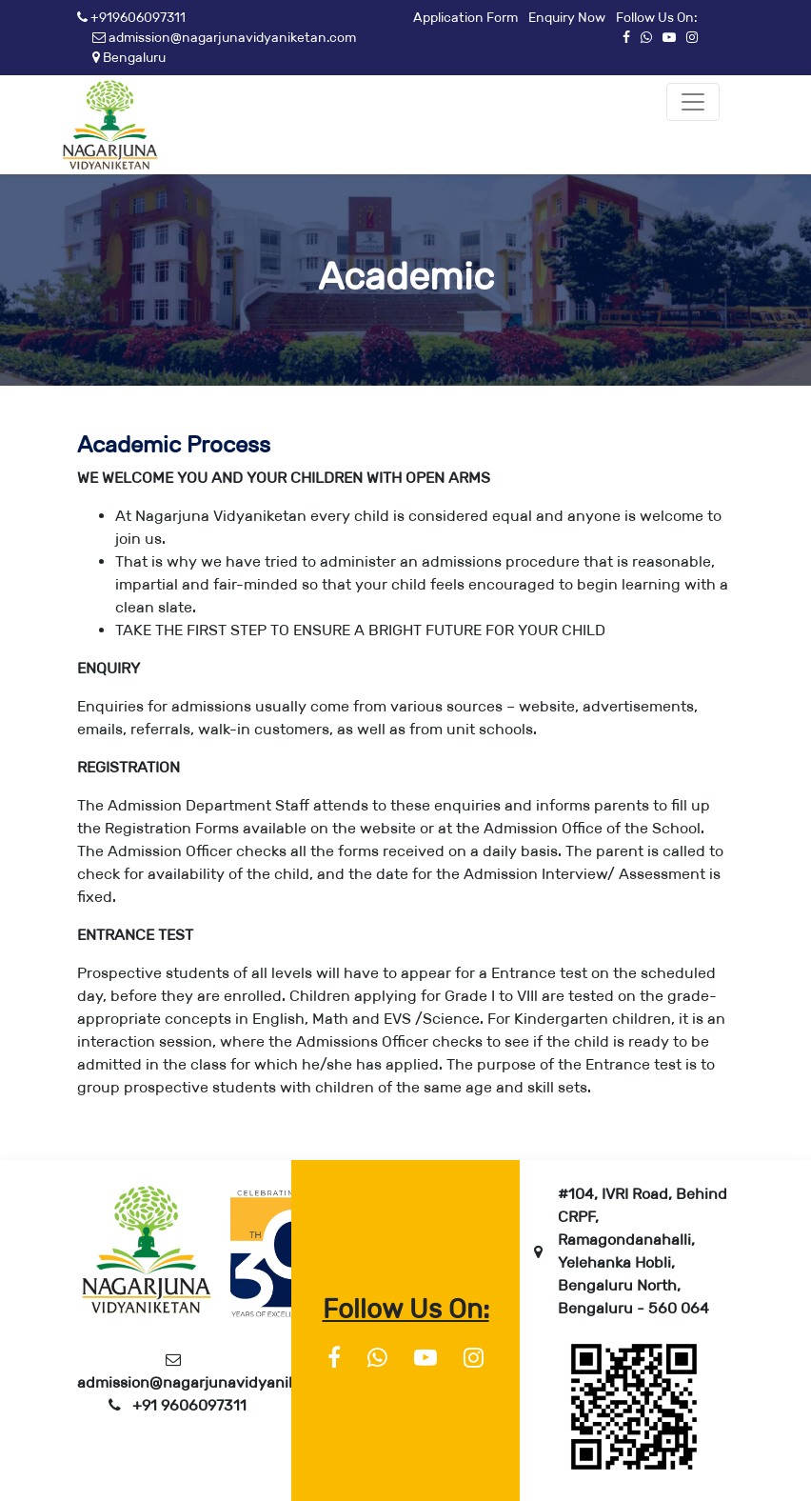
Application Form (465, 17)
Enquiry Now (566, 17)
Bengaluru (129, 57)
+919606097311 (131, 17)
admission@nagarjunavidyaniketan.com (224, 37)
